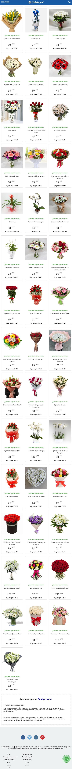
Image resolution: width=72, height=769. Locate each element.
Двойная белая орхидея (36, 222)
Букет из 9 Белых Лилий (12, 588)
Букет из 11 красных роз (12, 313)
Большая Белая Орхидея (36, 451)
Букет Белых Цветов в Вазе (12, 634)
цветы (27, 765)
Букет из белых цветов (36, 84)
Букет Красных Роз (36, 313)
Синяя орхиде (36, 39)
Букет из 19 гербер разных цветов (12, 360)
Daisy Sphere (12, 130)
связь (9, 765)
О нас (9, 754)
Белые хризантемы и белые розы (60, 543)
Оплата (9, 762)
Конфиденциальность (10, 757)
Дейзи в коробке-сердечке (36, 496)
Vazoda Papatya (60, 39)
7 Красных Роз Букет (12, 496)
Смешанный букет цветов (36, 176)
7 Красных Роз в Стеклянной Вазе (36, 131)
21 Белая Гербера (60, 130)
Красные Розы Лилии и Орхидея (59, 452)
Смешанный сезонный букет (60, 313)
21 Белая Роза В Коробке (36, 634)
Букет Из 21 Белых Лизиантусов (12, 681)
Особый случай (27, 757)
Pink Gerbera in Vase (12, 176)
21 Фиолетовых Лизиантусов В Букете (36, 543)
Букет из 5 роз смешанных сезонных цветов (60, 269)
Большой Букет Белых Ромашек (60, 360)
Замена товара (9, 759)
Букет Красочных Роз (60, 496)
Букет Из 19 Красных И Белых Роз (36, 406)
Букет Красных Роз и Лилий (12, 405)
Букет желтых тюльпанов (12, 39)
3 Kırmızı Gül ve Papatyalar (60, 222)
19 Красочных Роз (36, 588)
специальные (27, 759)
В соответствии (27, 754)
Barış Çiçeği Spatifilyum (12, 267)
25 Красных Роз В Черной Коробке (12, 543)
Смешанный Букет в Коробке (60, 634)
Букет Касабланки (60, 405)
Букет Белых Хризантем (12, 84)
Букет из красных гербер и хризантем (60, 177)
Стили (27, 762)
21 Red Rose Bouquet (36, 359)
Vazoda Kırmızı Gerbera (59, 84)
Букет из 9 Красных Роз (12, 451)
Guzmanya (12, 222)
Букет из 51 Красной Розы (60, 588)
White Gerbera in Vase (36, 267)
